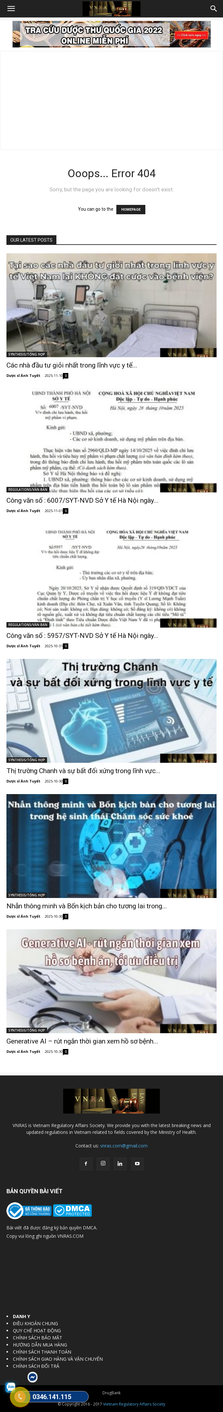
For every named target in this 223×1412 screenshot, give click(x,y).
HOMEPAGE (131, 209)
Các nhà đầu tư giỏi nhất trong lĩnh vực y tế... (71, 365)
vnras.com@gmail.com (124, 1146)
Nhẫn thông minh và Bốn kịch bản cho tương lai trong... (86, 906)
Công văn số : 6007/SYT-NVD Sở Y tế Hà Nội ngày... (82, 500)
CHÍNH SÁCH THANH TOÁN (42, 1352)
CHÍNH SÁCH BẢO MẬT (37, 1338)
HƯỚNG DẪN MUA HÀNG (40, 1345)
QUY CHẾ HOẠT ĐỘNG (37, 1330)
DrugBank (111, 1393)
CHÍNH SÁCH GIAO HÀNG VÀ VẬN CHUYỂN (58, 1359)
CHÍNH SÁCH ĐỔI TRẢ (36, 1366)
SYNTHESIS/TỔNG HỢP (26, 354)
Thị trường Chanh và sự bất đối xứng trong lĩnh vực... (83, 771)
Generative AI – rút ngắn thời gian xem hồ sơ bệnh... (82, 1041)
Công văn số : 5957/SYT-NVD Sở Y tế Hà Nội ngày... (82, 636)
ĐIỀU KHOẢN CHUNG (35, 1323)
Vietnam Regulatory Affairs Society (134, 1404)
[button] (11, 8)
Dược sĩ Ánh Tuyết (23, 375)
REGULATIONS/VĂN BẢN (27, 489)
